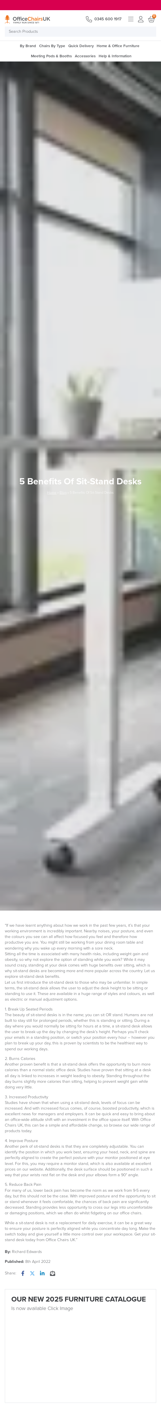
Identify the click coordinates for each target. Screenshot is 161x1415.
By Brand (28, 45)
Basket (151, 19)
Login (141, 19)
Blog (63, 493)
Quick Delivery (81, 45)
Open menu (131, 19)
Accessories (85, 56)
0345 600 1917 (108, 19)
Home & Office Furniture (118, 45)
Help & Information (115, 56)
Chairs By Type (52, 45)
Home (51, 493)
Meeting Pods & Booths (51, 56)
